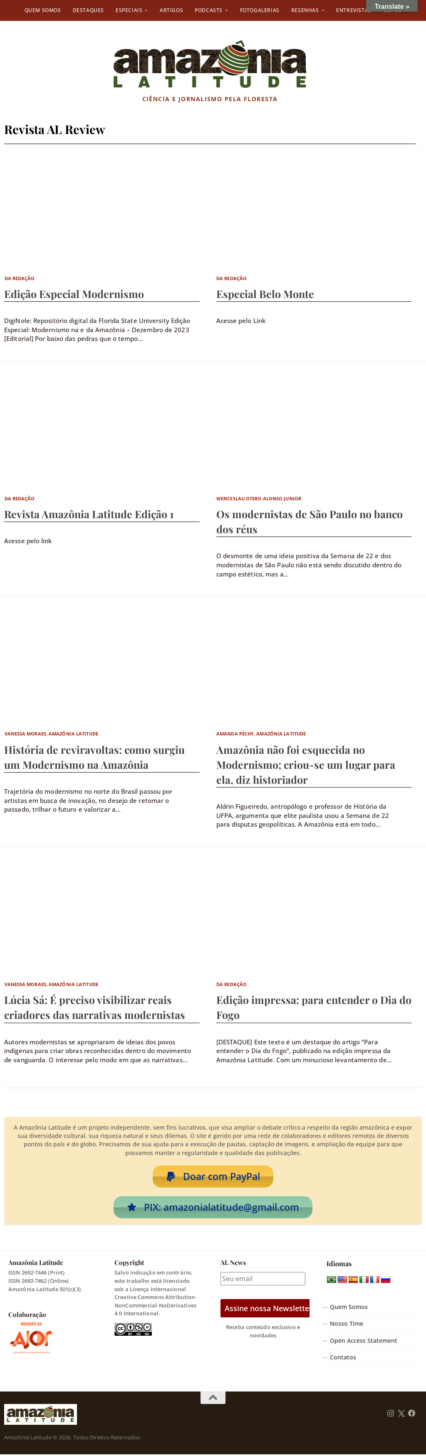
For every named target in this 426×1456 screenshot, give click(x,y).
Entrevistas (354, 10)
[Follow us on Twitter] (401, 1415)
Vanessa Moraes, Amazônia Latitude (51, 733)
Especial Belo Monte (265, 294)
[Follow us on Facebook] (412, 1415)
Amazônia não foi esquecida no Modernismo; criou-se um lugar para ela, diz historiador (305, 764)
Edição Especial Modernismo (74, 294)
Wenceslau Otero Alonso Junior (258, 498)
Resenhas (305, 10)
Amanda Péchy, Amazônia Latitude (261, 733)
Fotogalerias (260, 10)
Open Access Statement (363, 1342)
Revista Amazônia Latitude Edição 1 (89, 514)
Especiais (129, 10)
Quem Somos (43, 10)
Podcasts (209, 10)
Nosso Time (346, 1325)
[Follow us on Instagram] (390, 1415)
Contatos (343, 1359)
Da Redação (20, 278)
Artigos (171, 10)
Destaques (88, 10)
